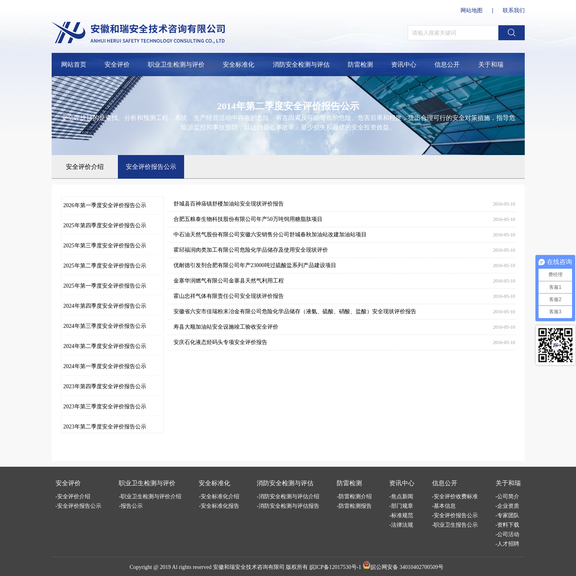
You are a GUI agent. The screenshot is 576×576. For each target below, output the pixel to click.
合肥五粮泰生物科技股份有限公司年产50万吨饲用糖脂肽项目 (247, 219)
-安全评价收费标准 (455, 496)
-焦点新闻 (401, 496)
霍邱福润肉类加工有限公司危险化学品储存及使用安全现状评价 (250, 250)
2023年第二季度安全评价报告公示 (104, 427)
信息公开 (447, 64)
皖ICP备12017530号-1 (335, 567)
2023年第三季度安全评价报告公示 (104, 407)
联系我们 (514, 10)
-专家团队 (508, 515)
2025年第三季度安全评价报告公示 (104, 246)
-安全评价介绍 (73, 496)
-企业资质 (508, 506)
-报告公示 (131, 506)
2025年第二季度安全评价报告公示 (104, 266)
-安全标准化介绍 (219, 496)
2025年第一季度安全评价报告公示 (104, 286)
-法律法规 (401, 525)
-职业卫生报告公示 (455, 525)
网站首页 (73, 64)
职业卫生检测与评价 (176, 64)
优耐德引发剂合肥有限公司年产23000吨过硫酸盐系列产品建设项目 (254, 265)
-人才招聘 (508, 544)
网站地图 (471, 10)
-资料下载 (508, 525)
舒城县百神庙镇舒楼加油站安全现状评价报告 (228, 204)
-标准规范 (401, 515)
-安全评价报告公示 (79, 506)
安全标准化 (238, 64)
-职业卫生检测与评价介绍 (150, 496)
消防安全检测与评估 (301, 64)
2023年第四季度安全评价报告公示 (104, 386)
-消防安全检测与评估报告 (288, 506)
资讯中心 (403, 64)
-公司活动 (508, 534)
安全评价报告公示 (151, 166)
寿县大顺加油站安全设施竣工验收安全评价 (225, 327)
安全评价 (117, 64)
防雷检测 (360, 64)
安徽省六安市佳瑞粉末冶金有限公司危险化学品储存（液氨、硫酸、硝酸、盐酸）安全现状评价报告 (294, 311)
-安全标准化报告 (219, 506)
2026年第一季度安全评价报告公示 (104, 205)
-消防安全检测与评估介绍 (288, 496)
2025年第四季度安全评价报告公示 (104, 225)
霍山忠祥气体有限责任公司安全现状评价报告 (228, 296)
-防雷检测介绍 (354, 496)
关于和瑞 (490, 64)
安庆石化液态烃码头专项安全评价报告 (220, 342)
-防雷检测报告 (354, 506)
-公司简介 (508, 496)
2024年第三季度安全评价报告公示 (104, 326)
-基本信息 (444, 506)
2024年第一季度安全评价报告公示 (104, 366)
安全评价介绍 (85, 166)
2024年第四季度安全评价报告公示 (104, 306)
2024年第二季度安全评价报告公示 (104, 346)
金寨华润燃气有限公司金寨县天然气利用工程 (228, 281)
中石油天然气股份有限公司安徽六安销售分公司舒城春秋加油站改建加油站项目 (270, 235)
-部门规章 (401, 506)
